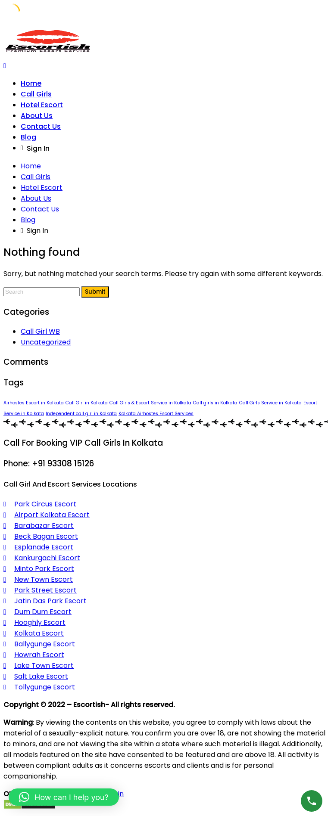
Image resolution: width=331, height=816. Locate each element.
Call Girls (36, 94)
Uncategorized (46, 342)
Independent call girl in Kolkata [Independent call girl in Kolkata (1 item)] (81, 413)
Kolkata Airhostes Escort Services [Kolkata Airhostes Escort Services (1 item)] (156, 413)
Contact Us (41, 126)
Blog (28, 137)
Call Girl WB (40, 331)
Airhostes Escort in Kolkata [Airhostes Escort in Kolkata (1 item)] (33, 403)
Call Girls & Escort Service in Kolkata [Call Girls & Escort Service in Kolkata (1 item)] (150, 403)
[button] (64, 797)
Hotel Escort (42, 105)
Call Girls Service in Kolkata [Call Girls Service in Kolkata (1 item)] (270, 403)
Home (31, 83)
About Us (37, 116)
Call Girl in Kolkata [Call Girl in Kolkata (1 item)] (87, 403)
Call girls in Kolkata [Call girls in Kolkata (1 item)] (215, 403)
